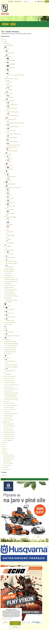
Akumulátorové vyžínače (11, 289)
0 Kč (47, 1)
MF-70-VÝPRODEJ (9, 440)
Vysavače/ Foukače (9, 391)
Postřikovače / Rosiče (9, 378)
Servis (5, 13)
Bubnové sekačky (9, 271)
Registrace (18, 1)
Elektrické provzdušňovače (11, 279)
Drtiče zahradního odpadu (10, 376)
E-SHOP (5, 41)
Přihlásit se (11, 1)
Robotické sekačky (10, 269)
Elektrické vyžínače (10, 287)
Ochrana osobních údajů (10, 457)
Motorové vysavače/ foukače (12, 399)
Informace (5, 453)
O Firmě (5, 449)
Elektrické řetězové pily (11, 341)
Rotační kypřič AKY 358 (10, 432)
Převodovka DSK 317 (9, 430)
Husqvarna (5, 467)
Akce (4, 444)
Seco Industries (6, 469)
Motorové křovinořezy (10, 294)
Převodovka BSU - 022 (9, 434)
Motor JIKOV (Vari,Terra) (10, 426)
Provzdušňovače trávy (9, 277)
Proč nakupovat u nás (9, 459)
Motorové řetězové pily (11, 347)
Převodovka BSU (9, 45)
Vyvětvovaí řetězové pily (11, 352)
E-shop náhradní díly (9, 424)
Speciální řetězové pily (11, 349)
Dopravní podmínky (9, 463)
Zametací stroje (8, 417)
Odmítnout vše (15, 627)
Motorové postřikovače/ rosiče (12, 384)
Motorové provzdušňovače (11, 281)
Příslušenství (8, 273)
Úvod (4, 39)
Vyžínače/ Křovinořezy (9, 285)
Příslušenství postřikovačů (11, 389)
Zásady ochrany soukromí (7, 618)
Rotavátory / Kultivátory (10, 409)
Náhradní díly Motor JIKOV (11, 413)
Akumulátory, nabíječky (12, 263)
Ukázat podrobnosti (5, 622)
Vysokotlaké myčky (9, 415)
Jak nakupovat (8, 461)
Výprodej (5, 442)
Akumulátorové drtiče (12, 147)
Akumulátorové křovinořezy (12, 296)
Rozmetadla (7, 401)
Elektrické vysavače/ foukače (12, 393)
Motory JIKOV (7, 411)
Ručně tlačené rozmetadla (11, 405)
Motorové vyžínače (10, 292)
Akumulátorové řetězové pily (12, 343)
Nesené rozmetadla (10, 403)
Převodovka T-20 (8, 428)
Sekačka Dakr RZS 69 (9, 438)
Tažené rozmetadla (10, 407)
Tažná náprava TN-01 (9, 436)
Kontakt (5, 451)
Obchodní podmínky (9, 455)
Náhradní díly (7, 43)
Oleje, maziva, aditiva (9, 420)
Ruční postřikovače (10, 380)
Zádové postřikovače (10, 382)
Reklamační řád (8, 465)
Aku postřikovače (9, 386)
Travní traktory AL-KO (10, 322)
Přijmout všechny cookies (15, 623)
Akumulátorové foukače (11, 395)
